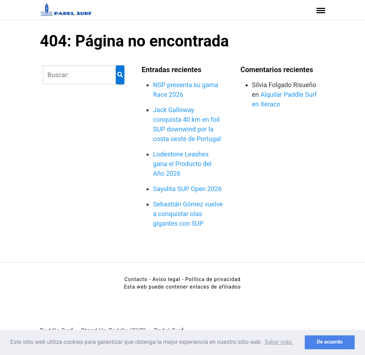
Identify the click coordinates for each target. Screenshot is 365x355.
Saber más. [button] (278, 342)
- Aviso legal (164, 279)
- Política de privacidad (211, 279)
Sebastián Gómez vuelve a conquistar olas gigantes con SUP (188, 213)
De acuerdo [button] (330, 342)
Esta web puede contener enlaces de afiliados (182, 287)
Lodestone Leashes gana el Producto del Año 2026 (182, 163)
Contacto (136, 279)
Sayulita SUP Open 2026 (187, 188)
